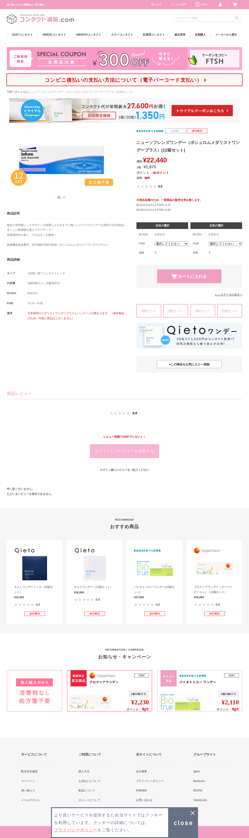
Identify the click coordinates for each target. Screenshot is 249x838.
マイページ (28, 781)
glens (196, 771)
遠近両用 (179, 34)
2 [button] (64, 197)
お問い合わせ (144, 800)
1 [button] (58, 197)
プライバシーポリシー (150, 781)
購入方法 (156, 4)
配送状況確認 (29, 771)
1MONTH (88, 34)
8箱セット (202, 311)
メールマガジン (30, 800)
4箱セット (148, 311)
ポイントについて (90, 800)
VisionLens (200, 800)
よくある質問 (178, 4)
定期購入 (200, 34)
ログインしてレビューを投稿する (124, 451)
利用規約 (141, 790)
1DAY (22, 34)
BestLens (199, 781)
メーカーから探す (226, 34)
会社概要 (141, 771)
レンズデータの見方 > (228, 294)
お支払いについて (90, 781)
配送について (87, 790)
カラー (122, 34)
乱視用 (154, 34)
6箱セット (175, 311)
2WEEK (54, 34)
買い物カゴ (28, 790)
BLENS (197, 790)
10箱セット (229, 311)
